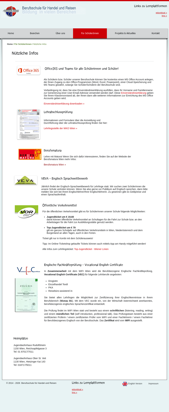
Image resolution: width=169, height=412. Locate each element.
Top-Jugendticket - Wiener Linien (91, 249)
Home (10, 44)
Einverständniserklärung (133, 93)
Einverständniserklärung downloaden (64, 103)
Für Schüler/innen (22, 44)
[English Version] (137, 384)
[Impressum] (157, 384)
